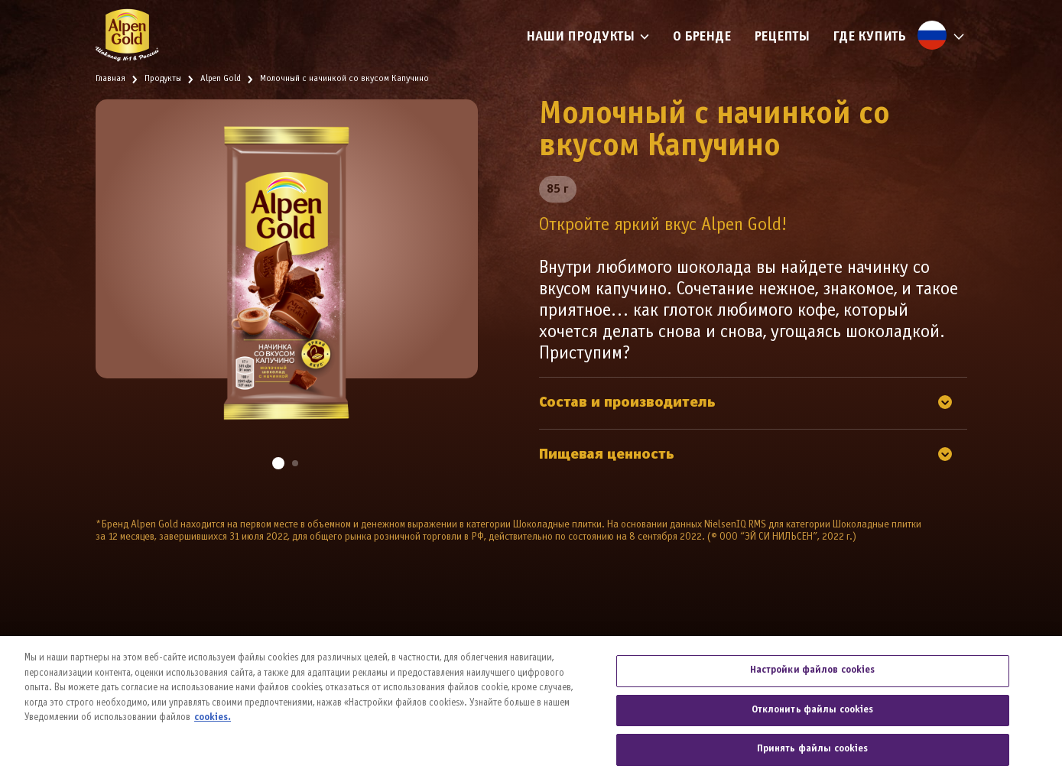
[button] (278, 463)
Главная (110, 78)
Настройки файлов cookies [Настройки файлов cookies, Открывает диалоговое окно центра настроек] (812, 681)
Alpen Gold (220, 78)
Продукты (163, 78)
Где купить (869, 37)
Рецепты (782, 37)
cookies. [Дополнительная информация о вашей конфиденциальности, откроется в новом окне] (212, 728)
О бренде (702, 37)
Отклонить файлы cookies (813, 720)
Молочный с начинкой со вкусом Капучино (344, 78)
